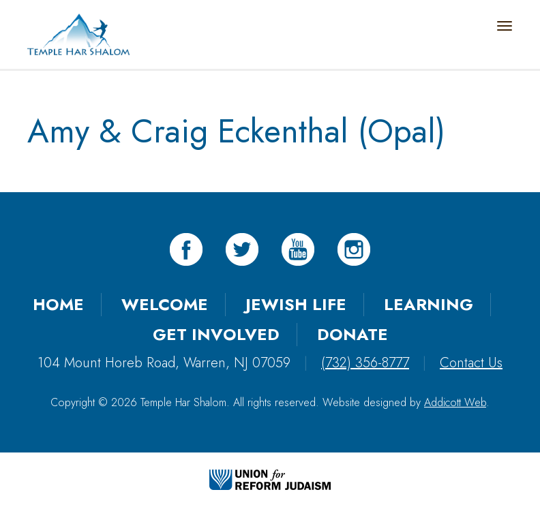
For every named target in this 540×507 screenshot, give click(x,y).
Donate (352, 334)
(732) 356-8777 (365, 363)
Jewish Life (295, 304)
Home (58, 304)
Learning (428, 304)
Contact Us (471, 363)
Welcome (164, 304)
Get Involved (216, 334)
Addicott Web (455, 402)
